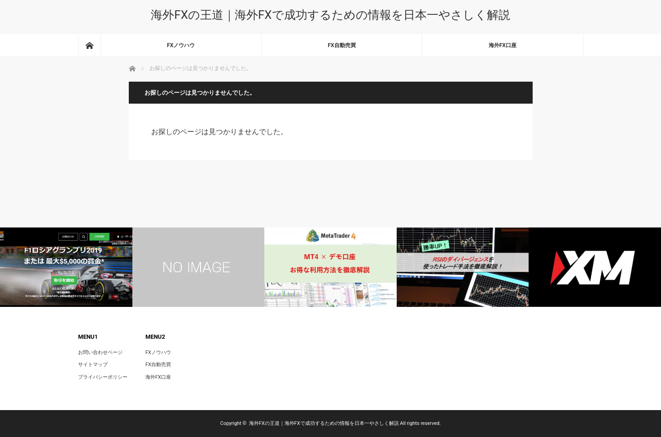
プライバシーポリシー (102, 377)
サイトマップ (93, 364)
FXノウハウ (181, 45)
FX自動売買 (341, 45)
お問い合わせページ (100, 352)
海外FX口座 (503, 45)
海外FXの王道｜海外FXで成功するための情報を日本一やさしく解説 (330, 15)
